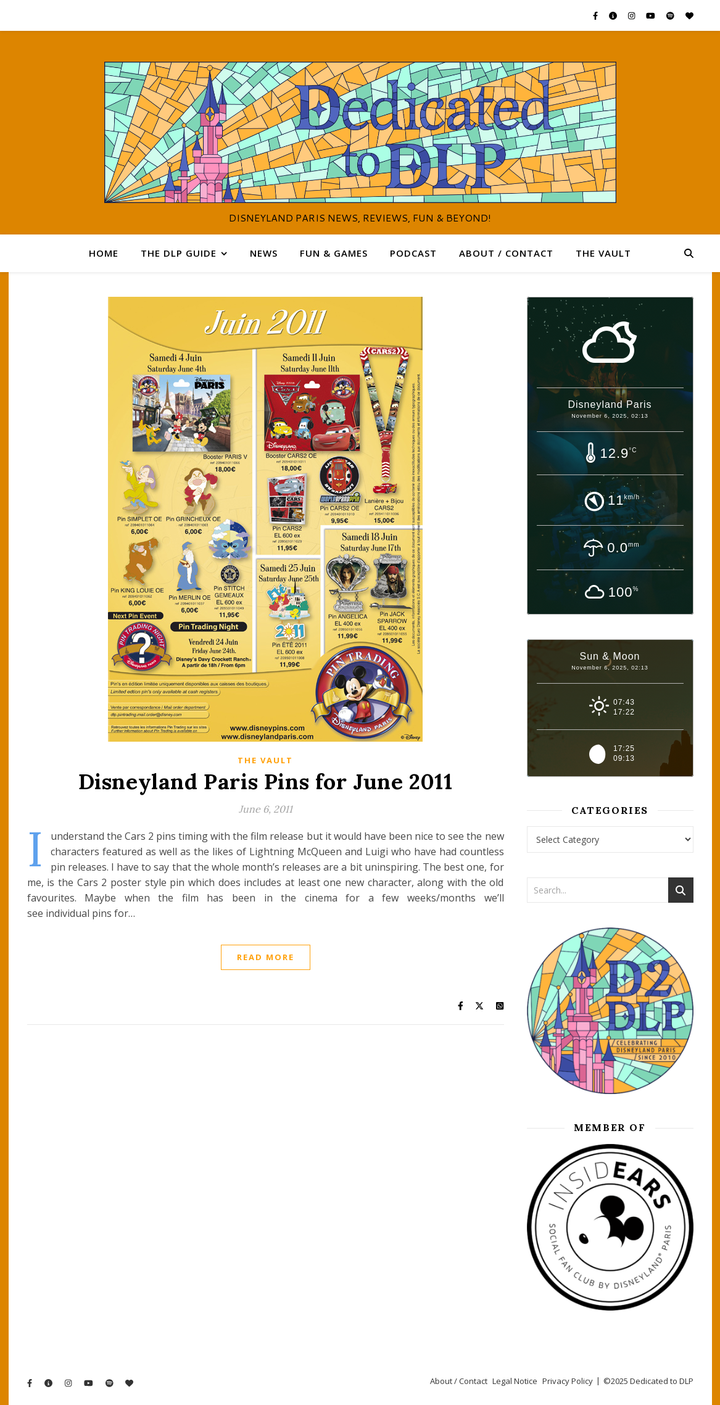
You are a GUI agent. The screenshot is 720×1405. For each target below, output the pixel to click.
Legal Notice (514, 1380)
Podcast (413, 253)
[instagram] (632, 15)
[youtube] (651, 15)
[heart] (689, 15)
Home (103, 253)
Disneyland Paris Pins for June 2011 (265, 781)
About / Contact (506, 253)
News (264, 253)
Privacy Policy (567, 1380)
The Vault (603, 253)
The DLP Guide (179, 253)
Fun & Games (334, 253)
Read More (265, 957)
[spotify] (671, 15)
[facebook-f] (596, 15)
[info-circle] (614, 15)
